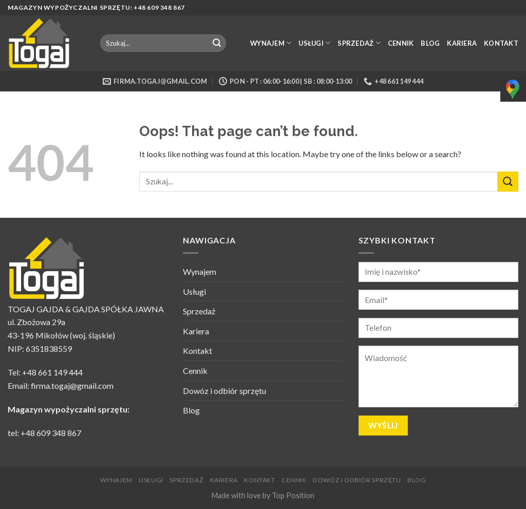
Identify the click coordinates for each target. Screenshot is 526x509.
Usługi (314, 43)
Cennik (401, 43)
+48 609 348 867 (51, 433)
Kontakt (501, 43)
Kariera (462, 43)
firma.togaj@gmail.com (72, 385)
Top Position (293, 495)
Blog (430, 43)
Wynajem (270, 43)
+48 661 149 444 (52, 372)
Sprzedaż (359, 43)
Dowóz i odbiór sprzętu (224, 390)
